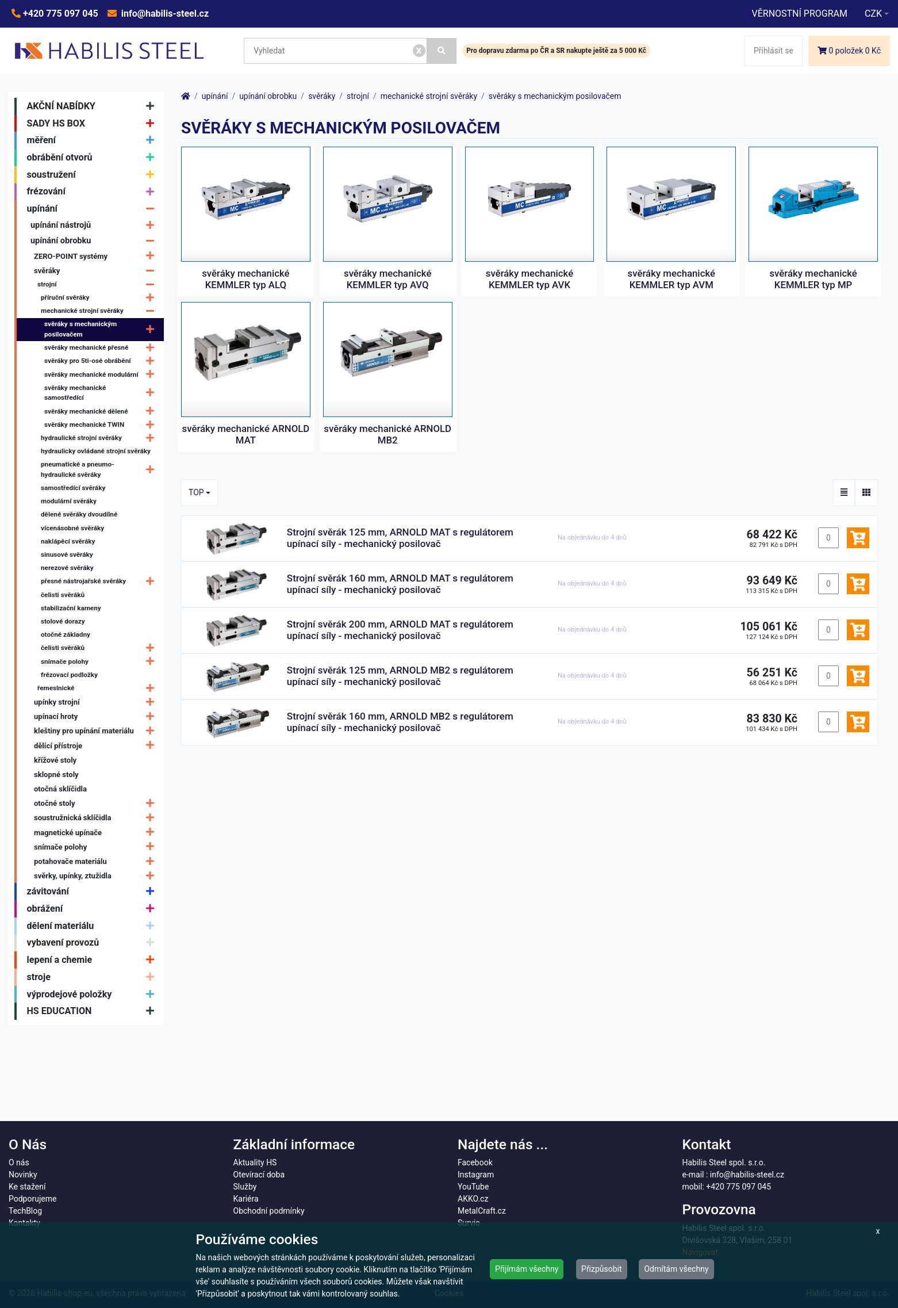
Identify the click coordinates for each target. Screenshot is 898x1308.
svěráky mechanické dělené (102, 411)
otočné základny (65, 634)
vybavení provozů (93, 943)
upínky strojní (97, 702)
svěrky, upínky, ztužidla (97, 876)
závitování (93, 891)
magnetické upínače (97, 832)
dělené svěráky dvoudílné (79, 514)
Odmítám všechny (676, 1268)
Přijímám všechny (526, 1268)
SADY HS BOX (93, 123)
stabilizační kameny (71, 608)
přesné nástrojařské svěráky (100, 581)
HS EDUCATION (93, 1011)
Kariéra (246, 1198)
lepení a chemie (93, 960)
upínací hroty (97, 716)
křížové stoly (55, 760)
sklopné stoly (56, 774)
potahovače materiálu (97, 861)
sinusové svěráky (67, 554)
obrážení (93, 908)
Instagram (476, 1174)
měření (93, 140)
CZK (873, 13)
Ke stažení (27, 1186)
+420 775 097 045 (59, 13)
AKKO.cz (473, 1198)
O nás (19, 1162)
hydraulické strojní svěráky (100, 438)
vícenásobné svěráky (72, 528)
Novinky (23, 1174)
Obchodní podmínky (269, 1210)
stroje (93, 977)
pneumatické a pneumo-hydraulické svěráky (100, 470)
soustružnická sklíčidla (97, 818)
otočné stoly (97, 803)
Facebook (475, 1162)
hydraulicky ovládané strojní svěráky (96, 451)
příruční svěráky (100, 297)
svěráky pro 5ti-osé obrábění (102, 361)
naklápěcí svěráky (68, 541)
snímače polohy (100, 661)
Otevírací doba (259, 1174)
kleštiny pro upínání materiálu (97, 731)
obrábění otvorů (93, 157)
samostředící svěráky (73, 488)
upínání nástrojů (95, 225)
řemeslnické (98, 688)
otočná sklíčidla (60, 789)
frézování (93, 192)
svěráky (97, 270)
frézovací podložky (69, 675)
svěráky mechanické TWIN (102, 424)
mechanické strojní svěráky (100, 311)
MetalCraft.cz (482, 1210)
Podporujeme (32, 1198)
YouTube (473, 1186)
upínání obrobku (95, 240)
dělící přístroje (97, 746)
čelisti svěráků (63, 595)
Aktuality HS (255, 1162)
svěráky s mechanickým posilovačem (102, 329)
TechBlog (25, 1210)
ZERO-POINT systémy (97, 256)
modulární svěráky (69, 501)
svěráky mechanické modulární (102, 374)
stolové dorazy (63, 621)
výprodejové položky (93, 994)
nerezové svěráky (67, 568)
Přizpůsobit (601, 1268)
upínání (93, 208)
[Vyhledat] (442, 51)
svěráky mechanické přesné (102, 347)
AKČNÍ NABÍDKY (93, 106)
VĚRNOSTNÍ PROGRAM (799, 13)
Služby (245, 1186)
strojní (98, 284)
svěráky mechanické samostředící (102, 393)
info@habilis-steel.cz (164, 13)
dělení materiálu (93, 926)
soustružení (93, 174)
